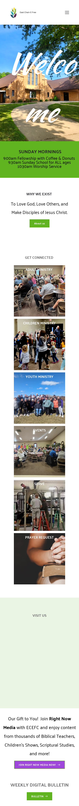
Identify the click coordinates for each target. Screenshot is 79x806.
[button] (67, 12)
